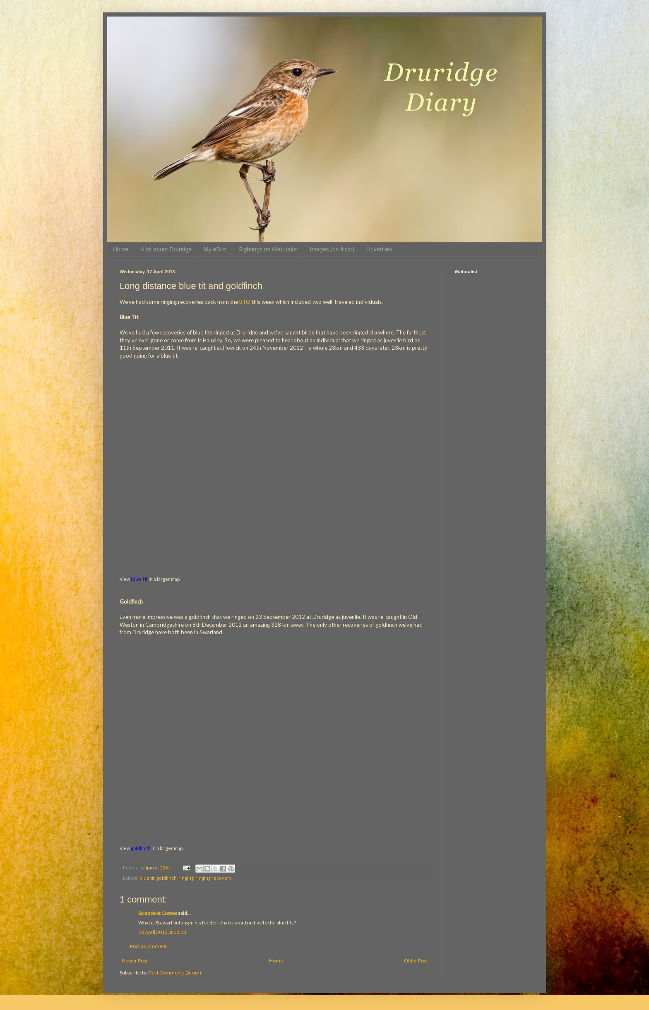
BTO (244, 301)
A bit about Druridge (166, 249)
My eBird (215, 249)
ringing (186, 878)
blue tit (147, 878)
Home (120, 249)
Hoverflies (379, 249)
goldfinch (141, 848)
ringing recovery (213, 878)
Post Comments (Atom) (175, 972)
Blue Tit (139, 579)
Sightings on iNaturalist (268, 249)
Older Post (416, 960)
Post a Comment (148, 946)
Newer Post (135, 960)
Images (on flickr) (332, 249)
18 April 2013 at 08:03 (162, 932)
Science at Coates (157, 913)
